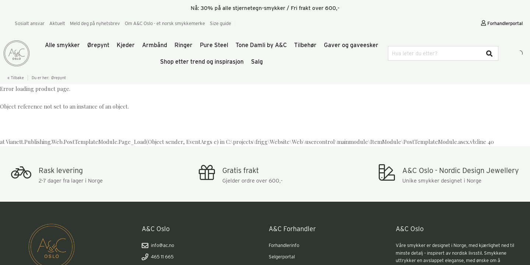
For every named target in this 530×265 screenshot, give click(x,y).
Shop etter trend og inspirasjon (202, 61)
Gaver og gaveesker (351, 45)
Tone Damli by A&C (261, 45)
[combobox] (443, 53)
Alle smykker (62, 45)
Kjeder (126, 45)
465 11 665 (158, 257)
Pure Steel (214, 45)
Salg (257, 61)
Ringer (183, 45)
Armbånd (154, 45)
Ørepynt (98, 45)
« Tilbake (15, 77)
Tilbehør (305, 45)
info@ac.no (158, 245)
